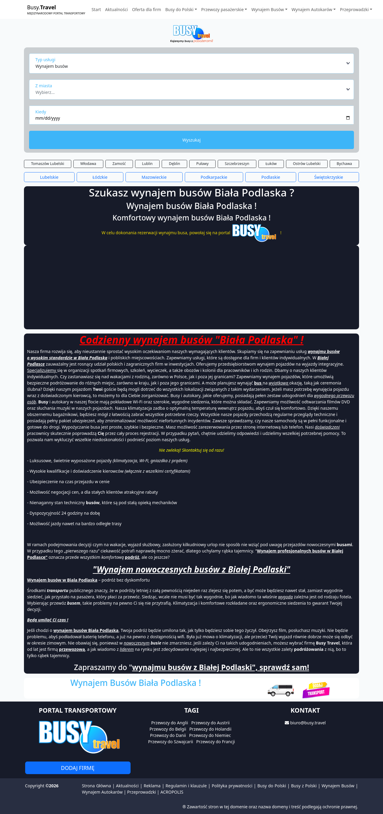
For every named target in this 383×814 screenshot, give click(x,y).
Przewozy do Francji (215, 741)
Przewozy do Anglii (169, 723)
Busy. (56, 9)
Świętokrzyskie (328, 177)
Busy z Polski (304, 786)
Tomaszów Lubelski (47, 163)
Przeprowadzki (141, 792)
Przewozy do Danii (168, 735)
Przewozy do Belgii (167, 729)
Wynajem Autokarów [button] (312, 9)
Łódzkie (100, 177)
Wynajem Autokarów (102, 792)
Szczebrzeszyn (237, 163)
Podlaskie (270, 177)
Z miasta (43, 85)
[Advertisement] (191, 287)
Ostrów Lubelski (306, 163)
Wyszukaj (191, 140)
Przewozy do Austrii (210, 723)
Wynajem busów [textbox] (52, 66)
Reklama (152, 786)
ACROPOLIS (172, 792)
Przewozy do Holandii (210, 729)
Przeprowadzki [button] (354, 9)
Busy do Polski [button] (179, 9)
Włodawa (88, 163)
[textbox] (190, 90)
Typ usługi (45, 59)
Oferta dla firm (146, 9)
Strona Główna (96, 786)
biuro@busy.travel (308, 723)
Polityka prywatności (232, 786)
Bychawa (344, 163)
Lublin (147, 163)
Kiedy (40, 112)
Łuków (271, 163)
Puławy (202, 163)
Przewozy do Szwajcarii (170, 741)
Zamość (119, 163)
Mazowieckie (154, 177)
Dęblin (174, 163)
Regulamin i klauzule (186, 786)
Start (96, 9)
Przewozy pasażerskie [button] (222, 9)
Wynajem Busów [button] (267, 9)
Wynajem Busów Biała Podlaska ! (135, 682)
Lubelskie (49, 177)
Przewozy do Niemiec (210, 735)
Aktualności (116, 9)
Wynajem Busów (338, 786)
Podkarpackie (214, 177)
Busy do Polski (271, 786)
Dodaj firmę (78, 767)
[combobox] (193, 63)
